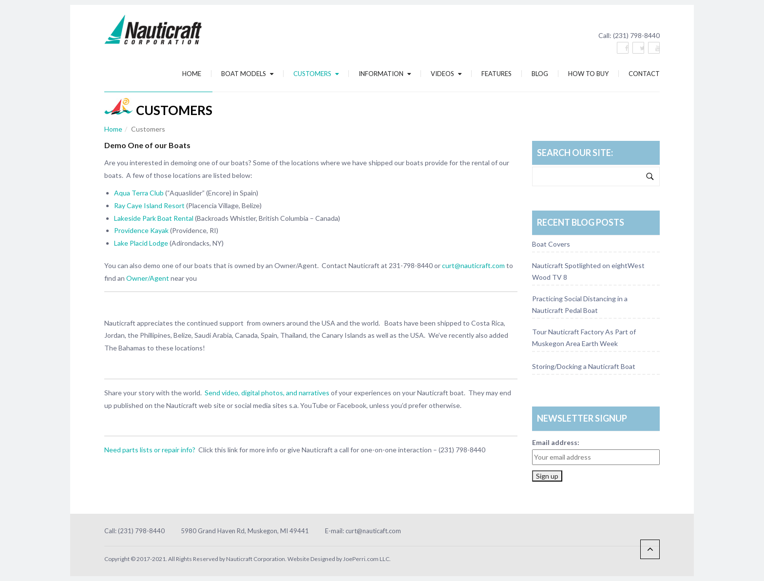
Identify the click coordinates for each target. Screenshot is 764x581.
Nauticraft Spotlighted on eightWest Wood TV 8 (588, 271)
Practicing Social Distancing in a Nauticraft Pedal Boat (580, 304)
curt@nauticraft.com (473, 265)
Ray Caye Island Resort (149, 205)
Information (385, 73)
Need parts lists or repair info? (149, 449)
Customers (316, 73)
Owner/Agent (147, 278)
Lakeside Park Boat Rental (153, 218)
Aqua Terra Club (139, 193)
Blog (540, 73)
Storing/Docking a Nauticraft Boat (583, 366)
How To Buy (588, 73)
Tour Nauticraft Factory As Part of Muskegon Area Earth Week (584, 338)
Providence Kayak (141, 230)
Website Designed (311, 558)
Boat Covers (551, 244)
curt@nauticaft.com (373, 531)
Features (496, 73)
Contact (644, 73)
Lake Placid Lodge (141, 243)
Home (191, 73)
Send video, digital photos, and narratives (266, 392)
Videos (446, 73)
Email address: (555, 442)
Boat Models (247, 73)
